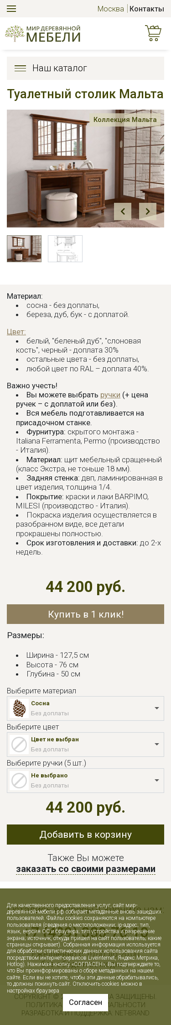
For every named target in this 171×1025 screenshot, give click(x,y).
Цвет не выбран (55, 739)
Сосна (40, 703)
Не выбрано (49, 775)
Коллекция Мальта (124, 120)
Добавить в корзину (85, 834)
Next (147, 211)
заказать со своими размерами (85, 868)
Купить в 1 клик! (86, 614)
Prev (122, 211)
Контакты (147, 9)
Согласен (85, 1002)
